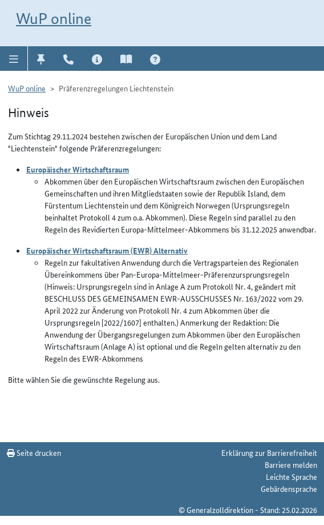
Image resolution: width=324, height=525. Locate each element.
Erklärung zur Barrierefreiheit (269, 452)
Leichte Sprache (291, 476)
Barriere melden (291, 464)
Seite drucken (34, 452)
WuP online (53, 18)
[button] (14, 58)
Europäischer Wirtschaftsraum (77, 169)
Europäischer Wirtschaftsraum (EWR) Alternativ (107, 250)
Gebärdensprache (289, 488)
